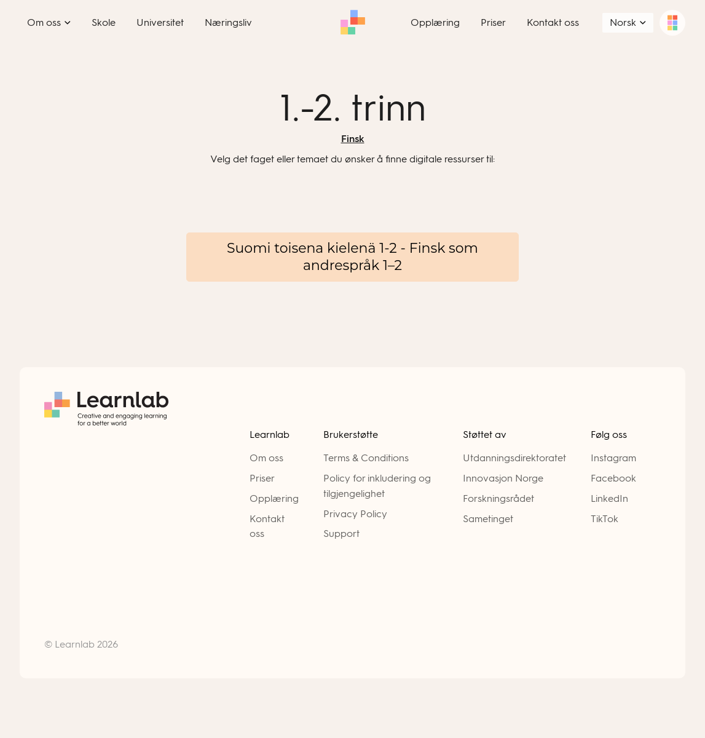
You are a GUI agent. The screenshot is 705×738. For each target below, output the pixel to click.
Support (341, 533)
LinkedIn (609, 498)
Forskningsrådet (498, 498)
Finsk (352, 139)
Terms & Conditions (366, 458)
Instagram (613, 458)
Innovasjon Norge (503, 478)
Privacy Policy (355, 514)
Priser (262, 478)
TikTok (604, 519)
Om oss (266, 458)
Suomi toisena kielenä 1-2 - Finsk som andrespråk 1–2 (352, 257)
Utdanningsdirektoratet (514, 458)
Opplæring (274, 498)
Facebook (613, 478)
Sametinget (488, 519)
